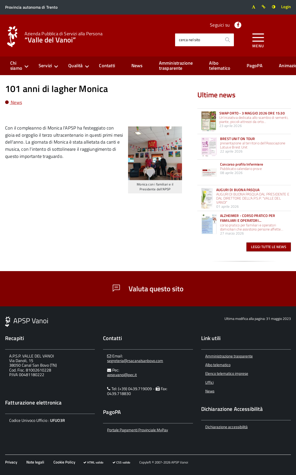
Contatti (107, 65)
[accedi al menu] (258, 39)
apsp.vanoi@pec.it (122, 375)
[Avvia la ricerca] (227, 39)
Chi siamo (16, 66)
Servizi (45, 65)
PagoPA (255, 65)
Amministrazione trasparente (176, 66)
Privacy (11, 462)
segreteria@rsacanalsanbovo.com (135, 361)
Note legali (35, 462)
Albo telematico (219, 66)
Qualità (75, 65)
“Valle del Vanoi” (64, 36)
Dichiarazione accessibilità (226, 427)
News (137, 65)
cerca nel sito (189, 40)
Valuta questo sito (148, 288)
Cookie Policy (64, 462)
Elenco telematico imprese (226, 373)
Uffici (209, 382)
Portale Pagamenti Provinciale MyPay (137, 430)
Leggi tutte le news (268, 246)
